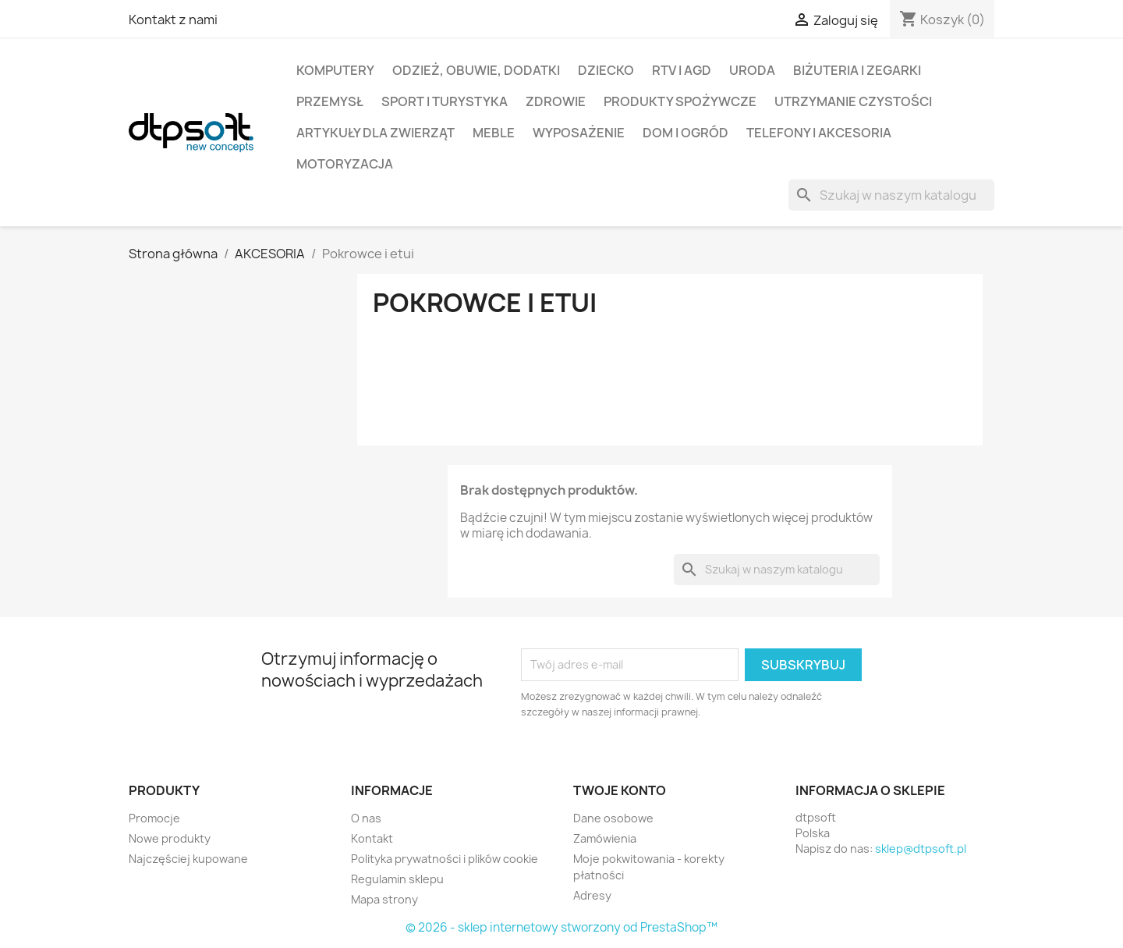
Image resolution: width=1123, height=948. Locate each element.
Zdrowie (556, 101)
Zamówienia (604, 838)
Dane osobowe (613, 818)
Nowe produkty (170, 838)
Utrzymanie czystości (853, 101)
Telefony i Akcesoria (818, 132)
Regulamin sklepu (397, 879)
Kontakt (372, 838)
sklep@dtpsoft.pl (920, 848)
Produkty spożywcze (680, 101)
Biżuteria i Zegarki (857, 70)
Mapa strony (384, 899)
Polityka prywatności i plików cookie (444, 858)
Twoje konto (619, 790)
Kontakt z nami (173, 19)
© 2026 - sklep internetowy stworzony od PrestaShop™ (561, 927)
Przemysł (329, 101)
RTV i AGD (681, 70)
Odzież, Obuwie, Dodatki (476, 70)
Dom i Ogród (685, 132)
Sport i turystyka (444, 101)
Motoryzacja (344, 163)
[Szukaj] (891, 195)
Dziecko (606, 70)
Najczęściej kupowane (188, 858)
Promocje (154, 818)
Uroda (752, 70)
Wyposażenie (579, 132)
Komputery (335, 70)
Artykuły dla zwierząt (375, 132)
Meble (494, 132)
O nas (366, 818)
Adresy (592, 895)
